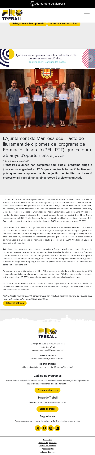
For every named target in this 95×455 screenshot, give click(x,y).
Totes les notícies (15, 303)
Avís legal (47, 439)
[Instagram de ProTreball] (51, 428)
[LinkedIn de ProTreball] (57, 428)
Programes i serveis (47, 390)
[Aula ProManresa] (42, 68)
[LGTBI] (53, 68)
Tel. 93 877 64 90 (47, 347)
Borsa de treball (47, 408)
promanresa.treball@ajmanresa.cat (47, 350)
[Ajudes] (37, 68)
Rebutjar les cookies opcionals (28, 23)
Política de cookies (47, 445)
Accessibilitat (47, 449)
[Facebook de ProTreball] (44, 428)
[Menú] (87, 15)
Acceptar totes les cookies (63, 23)
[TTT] (58, 68)
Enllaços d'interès (47, 452)
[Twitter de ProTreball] (38, 428)
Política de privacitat (48, 442)
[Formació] (47, 68)
